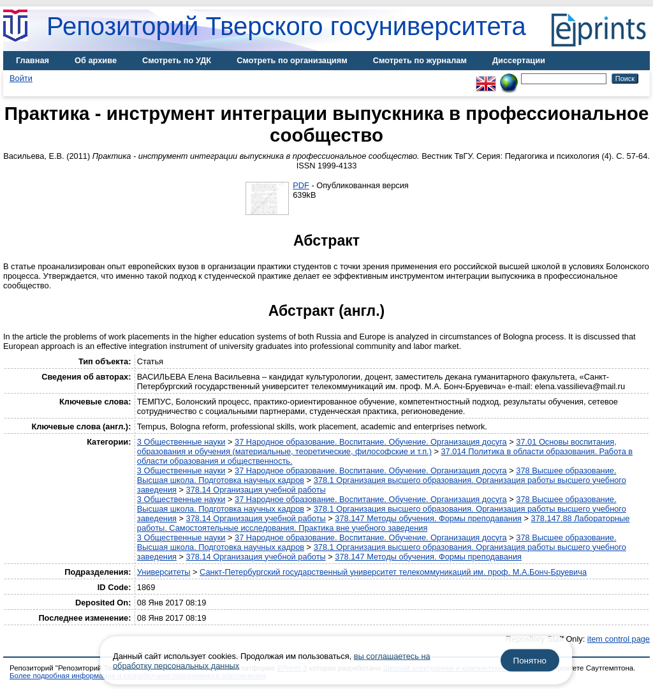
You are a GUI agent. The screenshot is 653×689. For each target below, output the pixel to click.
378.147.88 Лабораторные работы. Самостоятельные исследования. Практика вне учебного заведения (383, 523)
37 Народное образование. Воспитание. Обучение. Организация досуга (371, 442)
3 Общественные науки (181, 442)
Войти (21, 78)
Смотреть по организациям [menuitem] (292, 60)
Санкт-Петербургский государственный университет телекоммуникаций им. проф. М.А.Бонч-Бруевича (393, 572)
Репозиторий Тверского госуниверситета (286, 26)
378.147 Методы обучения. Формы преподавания (428, 518)
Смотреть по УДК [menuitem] (176, 60)
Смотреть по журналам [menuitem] (420, 60)
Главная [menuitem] (32, 60)
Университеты (164, 572)
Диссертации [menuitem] (518, 60)
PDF (301, 185)
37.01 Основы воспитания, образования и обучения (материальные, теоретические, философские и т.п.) (377, 446)
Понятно (530, 660)
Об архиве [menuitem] (96, 60)
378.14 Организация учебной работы (256, 489)
